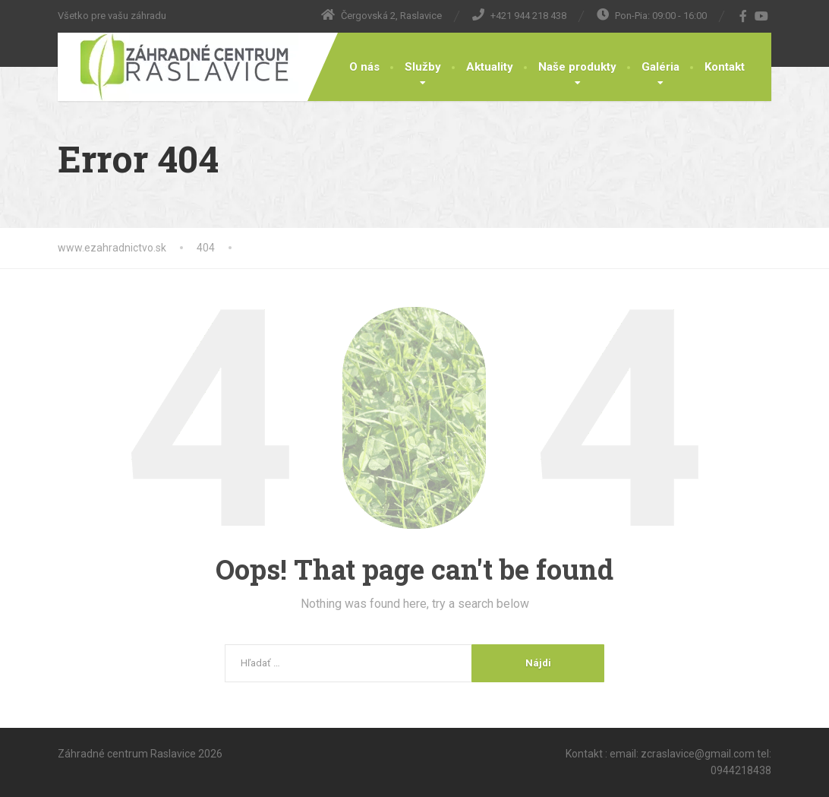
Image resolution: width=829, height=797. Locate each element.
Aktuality (489, 67)
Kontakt (724, 67)
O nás (364, 67)
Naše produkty (577, 67)
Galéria (660, 67)
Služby (423, 67)
